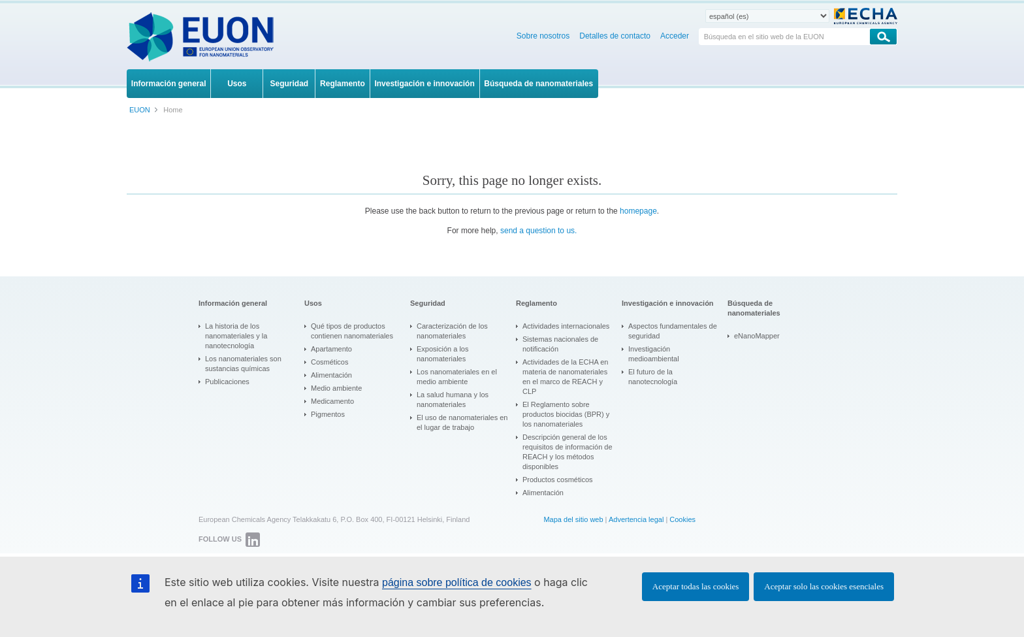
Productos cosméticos (557, 479)
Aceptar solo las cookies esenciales (824, 586)
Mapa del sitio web (573, 519)
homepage (638, 211)
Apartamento (331, 349)
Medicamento (332, 401)
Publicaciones (227, 381)
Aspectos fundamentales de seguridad (672, 331)
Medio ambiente (336, 388)
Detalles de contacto (614, 36)
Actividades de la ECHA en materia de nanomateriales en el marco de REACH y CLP (565, 376)
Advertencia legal (636, 519)
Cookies (682, 519)
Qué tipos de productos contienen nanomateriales (352, 331)
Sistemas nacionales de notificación (560, 344)
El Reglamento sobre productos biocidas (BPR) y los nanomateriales (565, 414)
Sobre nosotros (543, 36)
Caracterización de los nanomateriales (452, 331)
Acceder (674, 36)
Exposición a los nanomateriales (443, 354)
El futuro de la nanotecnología (652, 376)
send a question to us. (538, 230)
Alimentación (331, 375)
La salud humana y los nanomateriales (452, 399)
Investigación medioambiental (653, 354)
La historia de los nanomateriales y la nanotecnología (236, 336)
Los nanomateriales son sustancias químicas (243, 363)
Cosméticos (329, 362)
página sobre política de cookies (457, 582)
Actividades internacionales (565, 326)
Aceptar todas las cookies (695, 586)
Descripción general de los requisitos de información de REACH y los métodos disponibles (567, 451)
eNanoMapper (757, 336)
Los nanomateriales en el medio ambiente (457, 376)
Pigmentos (328, 414)
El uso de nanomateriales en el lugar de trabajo (462, 422)
